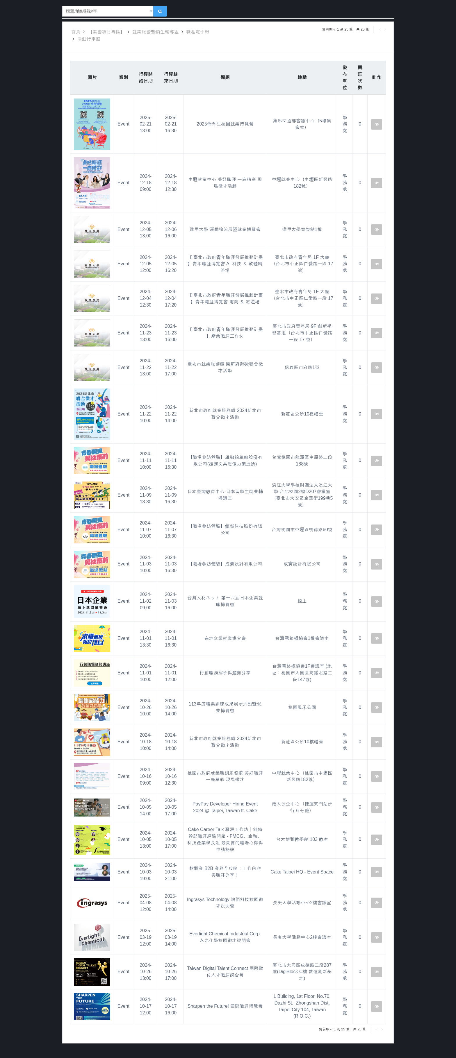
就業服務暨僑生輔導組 (155, 31)
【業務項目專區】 (106, 31)
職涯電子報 (197, 31)
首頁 (76, 31)
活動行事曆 (88, 39)
